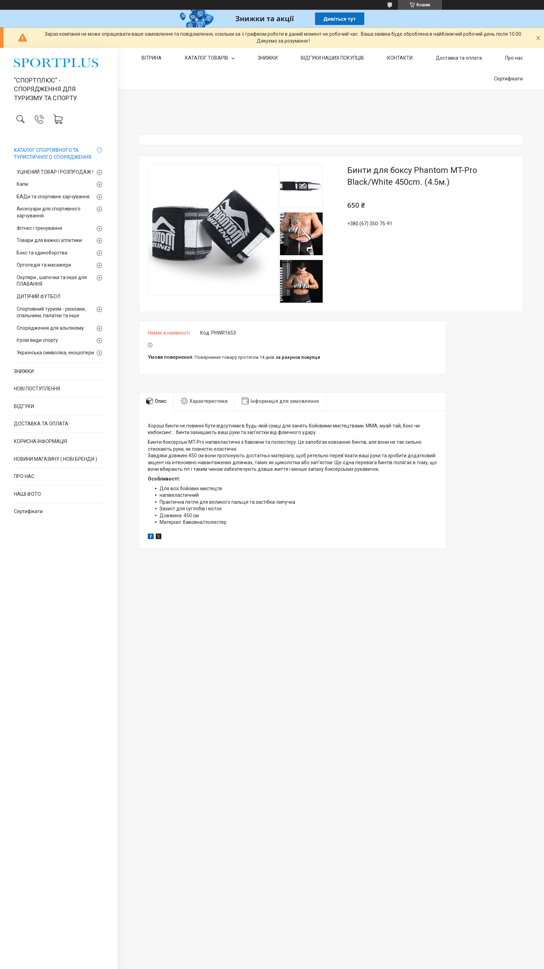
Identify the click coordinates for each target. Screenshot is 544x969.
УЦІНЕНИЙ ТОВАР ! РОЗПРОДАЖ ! (55, 172)
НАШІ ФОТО (27, 494)
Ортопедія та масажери (44, 265)
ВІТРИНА (152, 58)
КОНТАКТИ (400, 58)
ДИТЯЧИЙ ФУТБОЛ (38, 296)
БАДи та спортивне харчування (53, 196)
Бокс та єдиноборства (42, 253)
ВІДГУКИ (24, 406)
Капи (22, 184)
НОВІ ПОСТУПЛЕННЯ (37, 388)
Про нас (514, 58)
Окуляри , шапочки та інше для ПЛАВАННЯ (52, 281)
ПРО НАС (24, 476)
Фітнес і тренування (39, 228)
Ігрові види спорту (37, 340)
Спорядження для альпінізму (50, 328)
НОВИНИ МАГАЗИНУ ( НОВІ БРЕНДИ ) (55, 459)
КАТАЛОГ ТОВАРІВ (207, 58)
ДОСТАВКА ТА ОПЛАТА (41, 423)
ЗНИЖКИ (24, 371)
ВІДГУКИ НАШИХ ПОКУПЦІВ (332, 58)
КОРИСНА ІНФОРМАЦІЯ (40, 441)
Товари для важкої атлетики (49, 240)
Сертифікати (28, 511)
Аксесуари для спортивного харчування (48, 212)
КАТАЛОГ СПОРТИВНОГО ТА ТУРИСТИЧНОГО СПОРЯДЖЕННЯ (52, 153)
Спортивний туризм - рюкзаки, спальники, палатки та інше (51, 312)
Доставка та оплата (459, 58)
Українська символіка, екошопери (55, 352)
